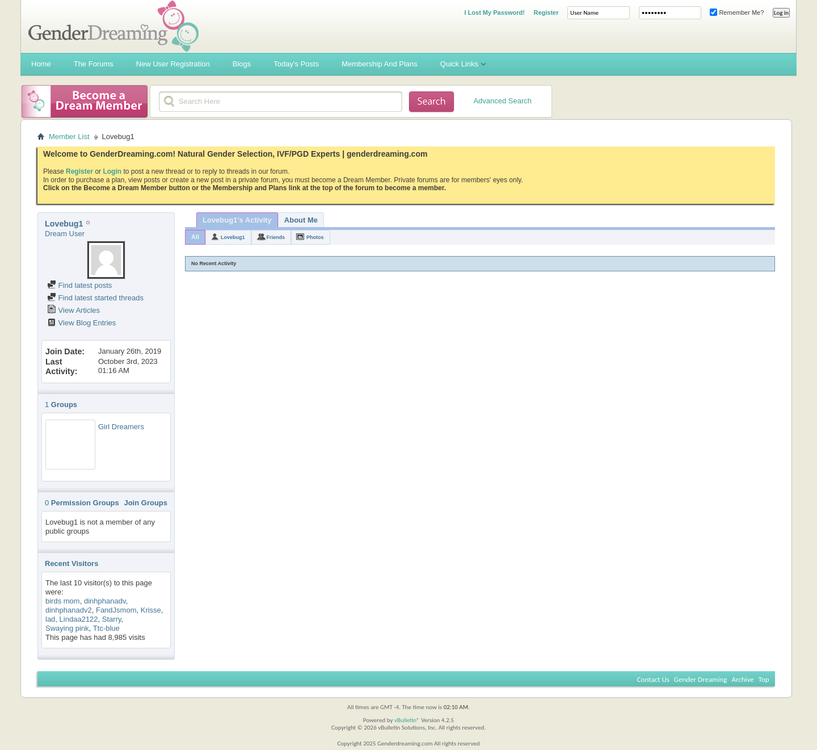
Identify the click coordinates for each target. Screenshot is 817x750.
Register (545, 12)
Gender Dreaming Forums (113, 26)
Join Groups (145, 502)
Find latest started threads (95, 298)
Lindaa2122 (79, 619)
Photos (315, 237)
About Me (301, 220)
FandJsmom (116, 610)
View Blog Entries (81, 323)
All (195, 236)
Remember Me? (737, 12)
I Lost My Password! (494, 12)
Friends (276, 237)
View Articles (73, 310)
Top (764, 679)
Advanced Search (502, 101)
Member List (69, 136)
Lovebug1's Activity (237, 220)
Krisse (151, 610)
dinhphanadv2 (68, 610)
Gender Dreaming (700, 679)
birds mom (62, 601)
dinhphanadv (105, 601)
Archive (742, 679)
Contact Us (653, 679)
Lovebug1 (233, 237)
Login (112, 171)
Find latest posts (79, 285)
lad (50, 619)
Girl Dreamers (121, 426)
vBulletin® (407, 720)
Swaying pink (67, 628)
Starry (111, 619)
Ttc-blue (106, 628)
